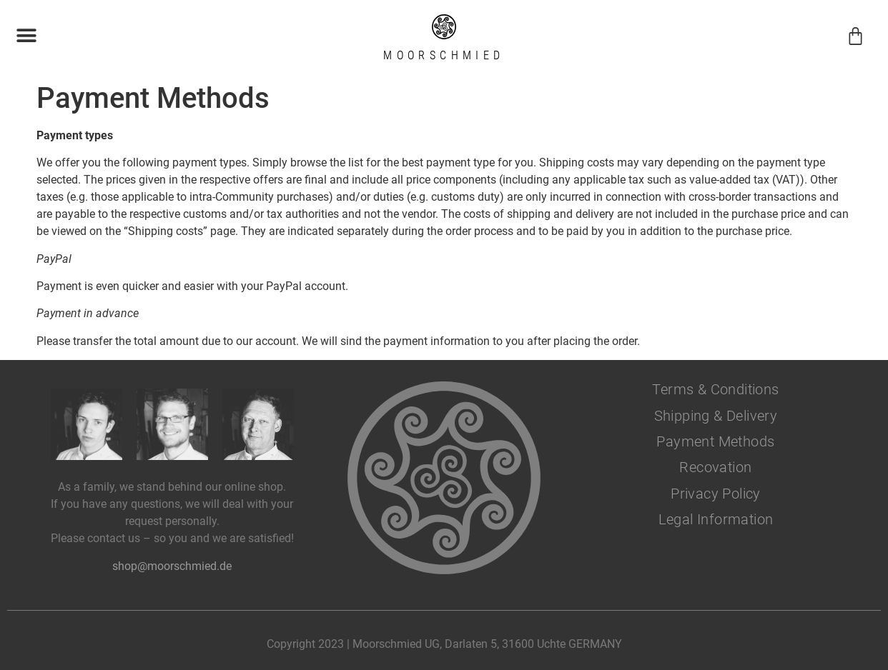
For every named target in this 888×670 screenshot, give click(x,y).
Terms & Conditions (715, 389)
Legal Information (716, 519)
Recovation (715, 467)
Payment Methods (715, 441)
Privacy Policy (716, 493)
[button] (26, 36)
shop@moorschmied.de (172, 566)
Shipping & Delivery (716, 415)
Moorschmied (443, 55)
